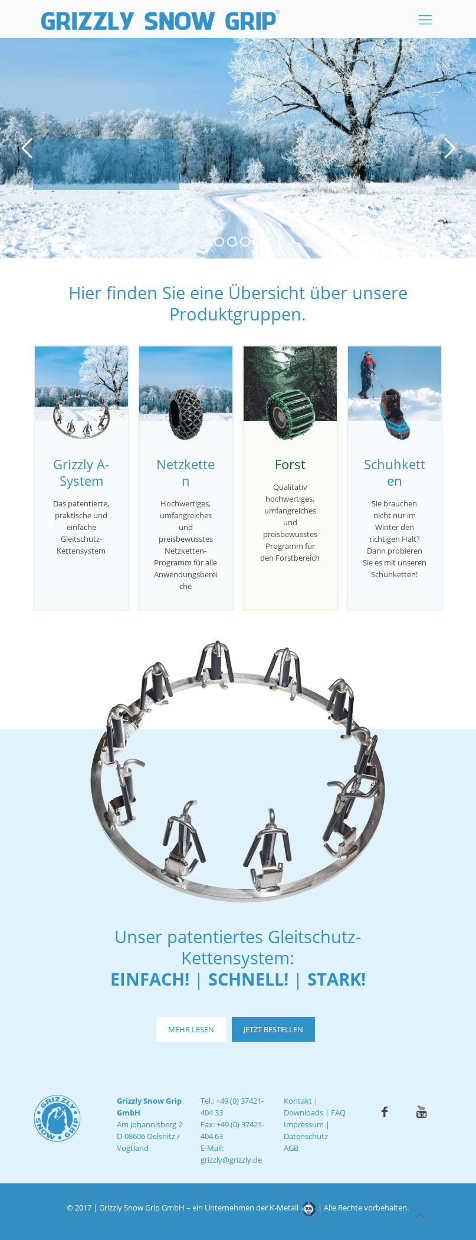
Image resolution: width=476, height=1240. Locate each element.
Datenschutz (306, 1136)
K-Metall (284, 1207)
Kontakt (298, 1100)
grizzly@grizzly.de (231, 1159)
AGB (291, 1148)
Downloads (303, 1112)
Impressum (304, 1124)
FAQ (338, 1112)
